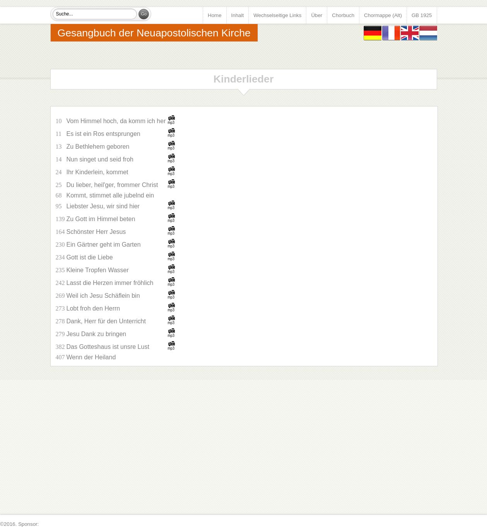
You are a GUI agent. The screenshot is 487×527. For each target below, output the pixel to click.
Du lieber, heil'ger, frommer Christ (112, 185)
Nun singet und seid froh (100, 159)
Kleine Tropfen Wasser (98, 270)
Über (316, 15)
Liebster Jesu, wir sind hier (103, 206)
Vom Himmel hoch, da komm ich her (116, 121)
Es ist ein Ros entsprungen (103, 133)
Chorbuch (343, 15)
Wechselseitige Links (277, 15)
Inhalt (237, 15)
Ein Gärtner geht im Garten (104, 244)
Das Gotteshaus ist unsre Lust (108, 346)
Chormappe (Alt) (383, 15)
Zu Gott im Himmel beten (101, 219)
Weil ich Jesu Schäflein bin (103, 295)
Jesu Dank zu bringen (96, 334)
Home (215, 15)
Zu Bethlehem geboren (98, 146)
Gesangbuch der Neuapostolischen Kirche (154, 33)
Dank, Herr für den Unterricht (106, 321)
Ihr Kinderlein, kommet (97, 172)
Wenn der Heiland (91, 357)
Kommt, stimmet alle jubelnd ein (110, 195)
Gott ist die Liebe (90, 257)
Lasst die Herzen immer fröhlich (110, 283)
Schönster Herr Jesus (96, 231)
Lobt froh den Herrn (93, 308)
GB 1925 (422, 15)
